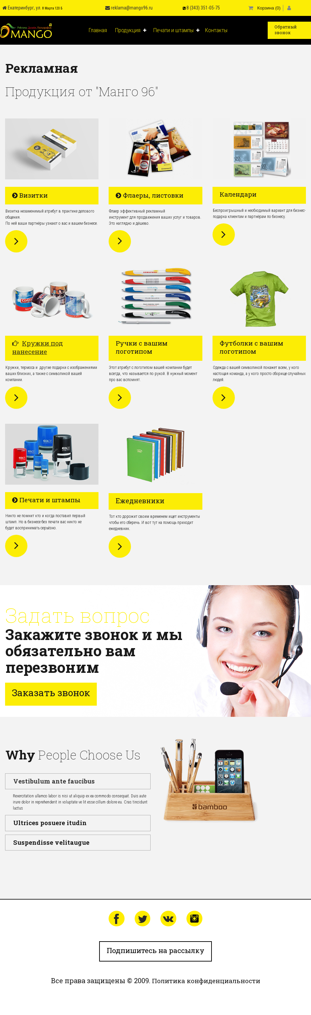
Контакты (216, 29)
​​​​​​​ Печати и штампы (48, 498)
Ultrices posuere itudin (45, 820)
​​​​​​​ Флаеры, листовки (151, 194)
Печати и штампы (173, 29)
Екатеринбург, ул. (17, 7)
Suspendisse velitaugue (46, 838)
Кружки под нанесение (37, 346)
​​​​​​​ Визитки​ (30, 194)
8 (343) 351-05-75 (198, 7)
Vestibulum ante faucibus (48, 779)
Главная (98, 29)
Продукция (127, 29)
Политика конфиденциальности (206, 980)
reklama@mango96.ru (123, 7)
